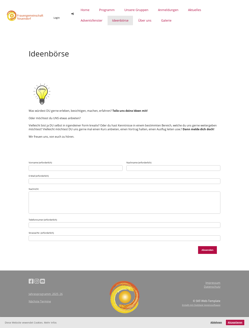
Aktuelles (194, 10)
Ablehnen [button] (216, 322)
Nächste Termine (40, 301)
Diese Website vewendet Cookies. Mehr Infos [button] (31, 322)
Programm (107, 10)
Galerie (166, 20)
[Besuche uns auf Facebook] (31, 281)
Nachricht (34, 189)
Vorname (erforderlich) (40, 162)
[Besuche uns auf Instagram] (36, 281)
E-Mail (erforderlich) (39, 175)
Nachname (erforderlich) (138, 162)
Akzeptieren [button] (235, 322)
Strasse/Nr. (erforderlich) (41, 232)
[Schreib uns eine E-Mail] (42, 281)
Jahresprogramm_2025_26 (46, 294)
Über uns (144, 20)
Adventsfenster (91, 20)
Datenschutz (212, 287)
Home (85, 10)
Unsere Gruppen (136, 10)
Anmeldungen (168, 10)
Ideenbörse (120, 20)
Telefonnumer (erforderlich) (43, 219)
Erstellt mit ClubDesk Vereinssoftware (201, 305)
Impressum (212, 283)
